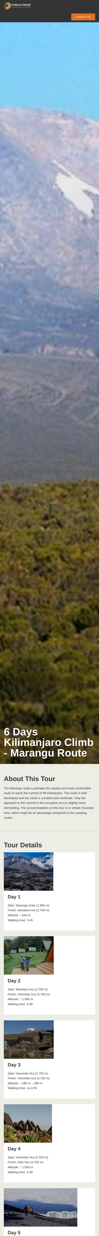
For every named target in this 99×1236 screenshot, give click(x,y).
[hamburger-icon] (66, 17)
